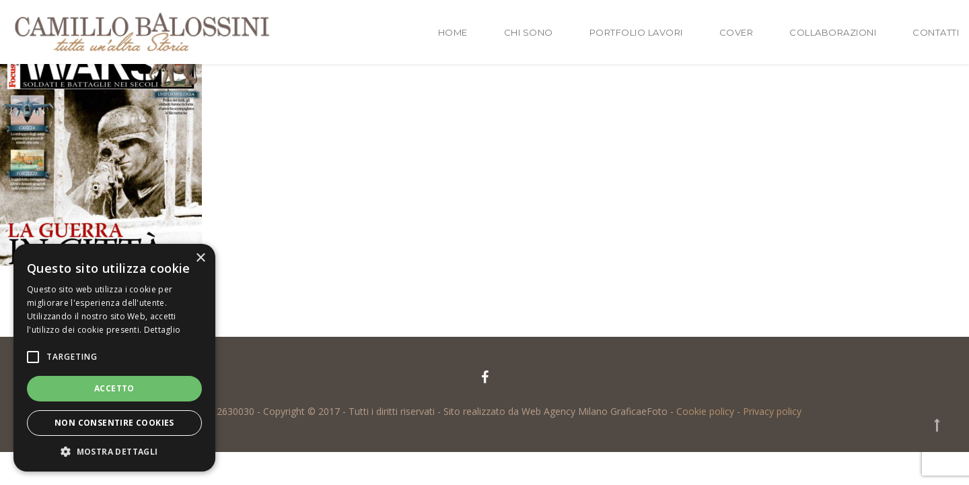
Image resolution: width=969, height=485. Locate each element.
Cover (736, 32)
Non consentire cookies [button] (114, 422)
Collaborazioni (832, 32)
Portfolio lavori (636, 32)
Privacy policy (772, 411)
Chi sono (528, 32)
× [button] (200, 258)
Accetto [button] (114, 388)
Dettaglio (162, 329)
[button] (114, 451)
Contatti (935, 32)
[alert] (114, 358)
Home (453, 32)
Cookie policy (705, 411)
